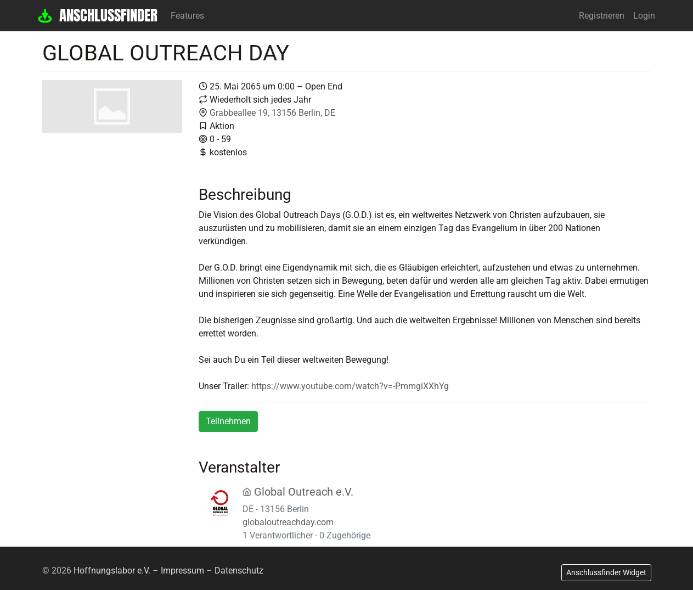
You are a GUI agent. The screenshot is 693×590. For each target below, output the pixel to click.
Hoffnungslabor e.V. (112, 570)
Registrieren (601, 15)
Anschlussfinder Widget (606, 572)
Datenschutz (239, 570)
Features (187, 15)
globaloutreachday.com (288, 522)
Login (644, 15)
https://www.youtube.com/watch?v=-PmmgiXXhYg (350, 386)
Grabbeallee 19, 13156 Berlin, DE (272, 113)
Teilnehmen (228, 421)
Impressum (182, 570)
